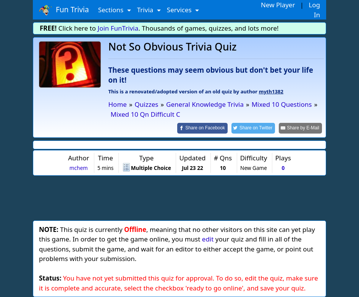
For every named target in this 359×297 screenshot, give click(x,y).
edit (208, 239)
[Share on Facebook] (202, 128)
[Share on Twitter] (253, 128)
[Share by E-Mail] (300, 128)
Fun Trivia (64, 10)
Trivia (146, 9)
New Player (278, 4)
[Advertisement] (179, 197)
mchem (79, 167)
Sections (111, 9)
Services (180, 9)
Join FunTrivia (118, 28)
